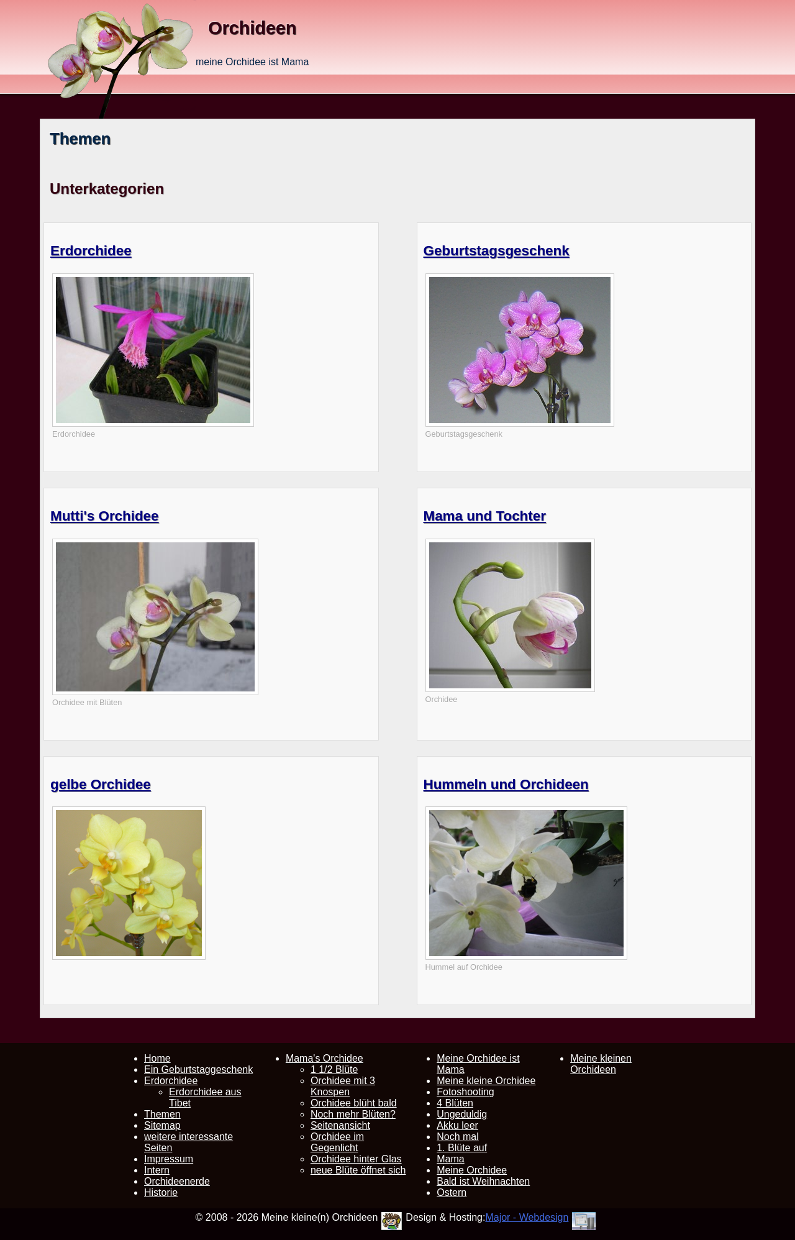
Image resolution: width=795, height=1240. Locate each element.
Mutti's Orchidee (104, 516)
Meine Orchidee (472, 1170)
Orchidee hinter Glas (356, 1159)
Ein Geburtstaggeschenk (198, 1069)
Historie (161, 1192)
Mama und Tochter (485, 516)
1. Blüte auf (462, 1147)
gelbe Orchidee (100, 784)
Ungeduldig (462, 1114)
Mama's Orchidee (324, 1058)
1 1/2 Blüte (334, 1069)
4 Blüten (455, 1103)
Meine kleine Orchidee (486, 1080)
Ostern (451, 1192)
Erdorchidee (91, 250)
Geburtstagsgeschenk (497, 250)
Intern (157, 1170)
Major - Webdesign (526, 1217)
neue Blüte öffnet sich (358, 1170)
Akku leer (457, 1125)
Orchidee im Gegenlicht (337, 1142)
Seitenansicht (340, 1125)
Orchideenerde (177, 1181)
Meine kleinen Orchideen (601, 1064)
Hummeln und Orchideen (506, 784)
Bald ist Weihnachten (483, 1181)
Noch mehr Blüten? (353, 1114)
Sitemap (162, 1125)
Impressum (168, 1159)
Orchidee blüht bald (354, 1103)
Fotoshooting (465, 1092)
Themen (162, 1114)
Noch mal (458, 1136)
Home (157, 1058)
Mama (450, 1159)
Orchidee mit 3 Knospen (343, 1086)
